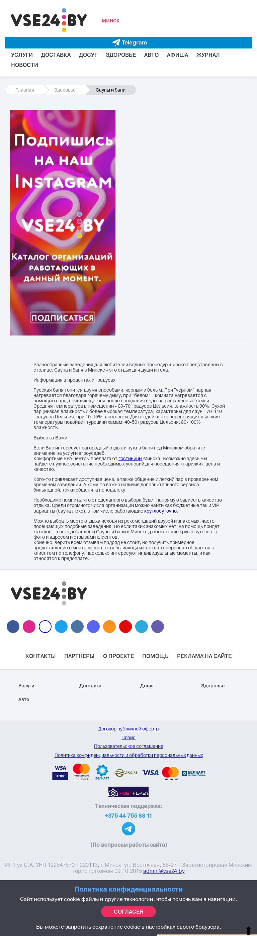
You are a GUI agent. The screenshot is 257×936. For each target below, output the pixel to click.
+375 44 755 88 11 (128, 816)
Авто (151, 54)
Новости (24, 64)
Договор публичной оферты (128, 729)
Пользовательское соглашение (128, 746)
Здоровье (121, 54)
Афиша (177, 54)
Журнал (208, 54)
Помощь (155, 656)
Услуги (22, 54)
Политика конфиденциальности (128, 889)
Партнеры (79, 656)
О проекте (118, 656)
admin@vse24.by (164, 870)
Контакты (40, 656)
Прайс (128, 737)
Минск (110, 21)
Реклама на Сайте (204, 656)
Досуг (88, 54)
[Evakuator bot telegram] (128, 42)
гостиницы (130, 458)
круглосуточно (160, 511)
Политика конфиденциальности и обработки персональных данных (129, 755)
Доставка (56, 54)
